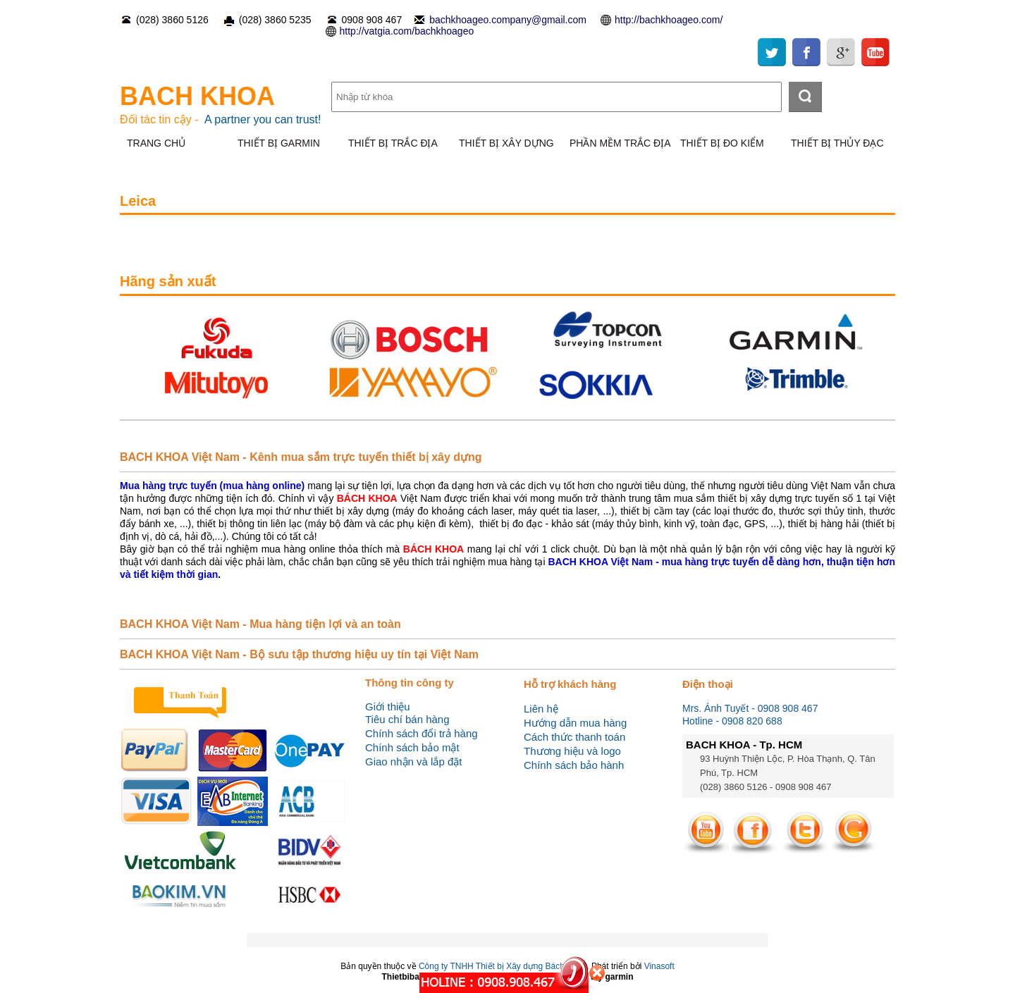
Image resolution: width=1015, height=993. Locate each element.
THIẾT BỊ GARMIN (279, 143)
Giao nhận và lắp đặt (413, 761)
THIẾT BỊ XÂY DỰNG (506, 143)
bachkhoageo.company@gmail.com (507, 19)
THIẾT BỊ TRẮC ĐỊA (393, 143)
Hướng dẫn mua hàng (575, 723)
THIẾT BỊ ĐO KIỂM (722, 143)
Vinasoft (659, 966)
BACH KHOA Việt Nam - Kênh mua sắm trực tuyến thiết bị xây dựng (301, 457)
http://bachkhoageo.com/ (668, 19)
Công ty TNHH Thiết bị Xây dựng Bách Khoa (502, 966)
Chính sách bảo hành (574, 765)
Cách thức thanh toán (574, 737)
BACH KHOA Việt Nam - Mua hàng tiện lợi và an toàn (260, 624)
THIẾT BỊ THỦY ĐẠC (837, 143)
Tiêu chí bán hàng (407, 719)
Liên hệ (541, 709)
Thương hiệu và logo (572, 751)
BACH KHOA (197, 96)
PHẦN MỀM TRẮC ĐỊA (620, 143)
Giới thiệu (387, 707)
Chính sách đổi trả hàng (421, 733)
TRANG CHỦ (156, 143)
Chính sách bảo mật (412, 747)
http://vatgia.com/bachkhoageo (407, 31)
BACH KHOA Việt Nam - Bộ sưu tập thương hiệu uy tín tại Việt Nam (299, 654)
